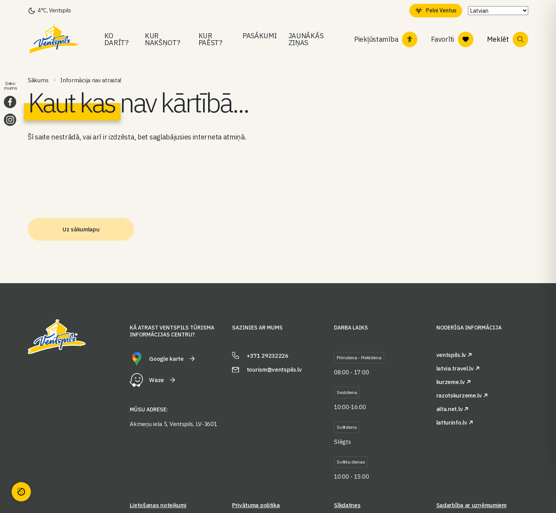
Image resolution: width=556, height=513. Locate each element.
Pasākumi (259, 35)
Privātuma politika (256, 505)
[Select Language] (496, 10)
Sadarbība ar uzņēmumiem (471, 505)
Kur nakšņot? (162, 39)
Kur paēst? (210, 39)
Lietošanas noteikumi (158, 505)
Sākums (38, 80)
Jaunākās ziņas (306, 39)
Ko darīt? (116, 39)
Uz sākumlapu (81, 229)
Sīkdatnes (347, 505)
